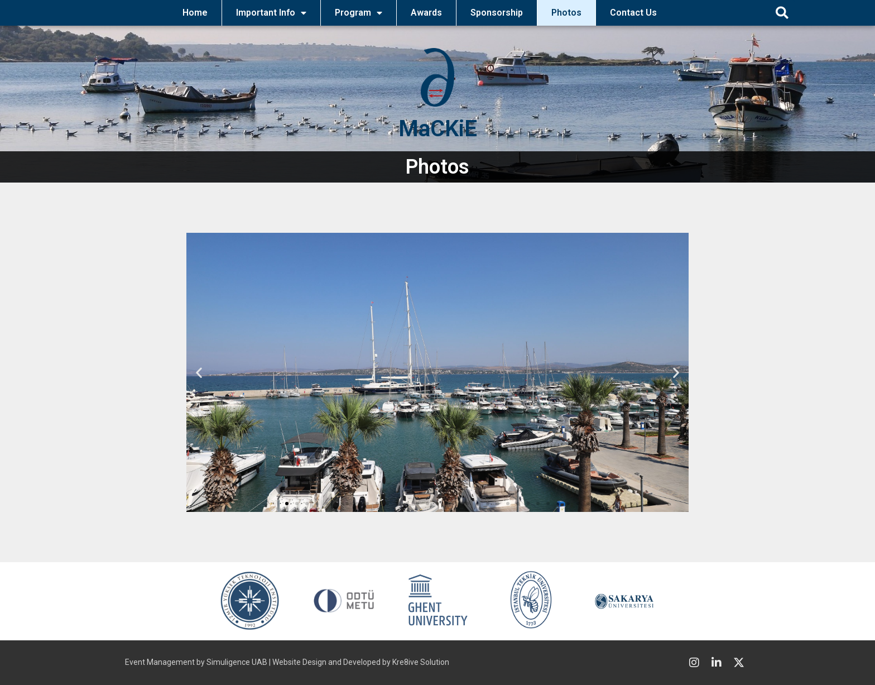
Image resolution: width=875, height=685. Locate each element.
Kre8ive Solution (420, 662)
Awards (426, 12)
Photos (566, 12)
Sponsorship (496, 12)
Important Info (271, 13)
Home (195, 12)
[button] (782, 12)
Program (358, 13)
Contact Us (633, 12)
